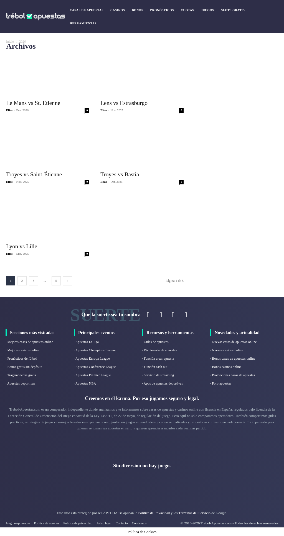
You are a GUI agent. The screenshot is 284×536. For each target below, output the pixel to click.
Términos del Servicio (194, 513)
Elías (9, 110)
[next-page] (67, 280)
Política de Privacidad (154, 513)
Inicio (10, 41)
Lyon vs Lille (21, 246)
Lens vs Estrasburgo (124, 103)
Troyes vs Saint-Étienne (34, 174)
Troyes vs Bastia (119, 174)
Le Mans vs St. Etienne (33, 103)
